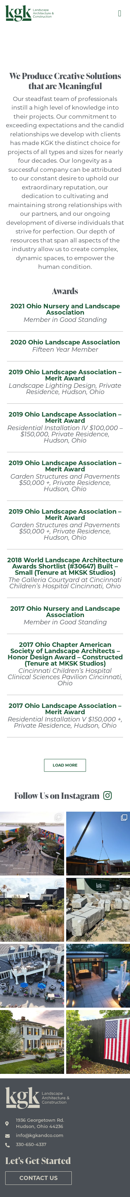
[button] (65, 765)
